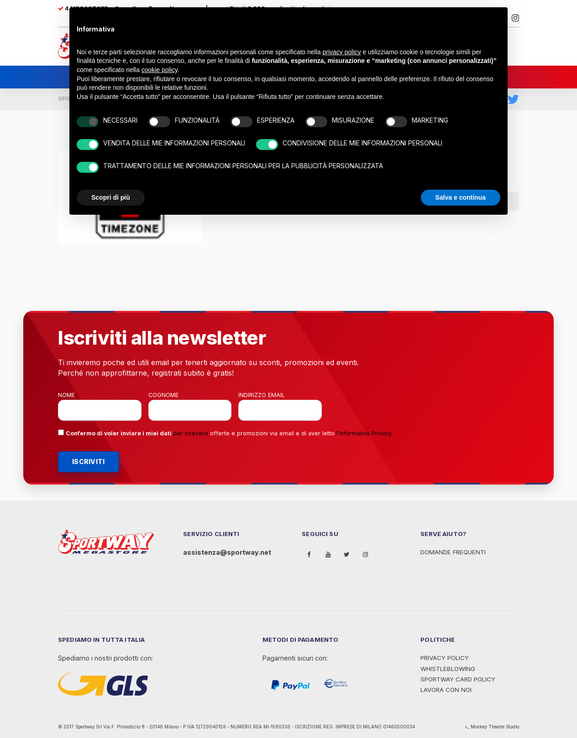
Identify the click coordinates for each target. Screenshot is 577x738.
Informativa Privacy (365, 433)
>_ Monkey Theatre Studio (492, 726)
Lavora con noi (446, 689)
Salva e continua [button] (460, 197)
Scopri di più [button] (110, 197)
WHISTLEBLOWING (447, 668)
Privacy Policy (444, 657)
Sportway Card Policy (457, 679)
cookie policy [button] (160, 69)
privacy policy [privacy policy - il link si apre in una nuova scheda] (342, 52)
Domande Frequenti (453, 552)
